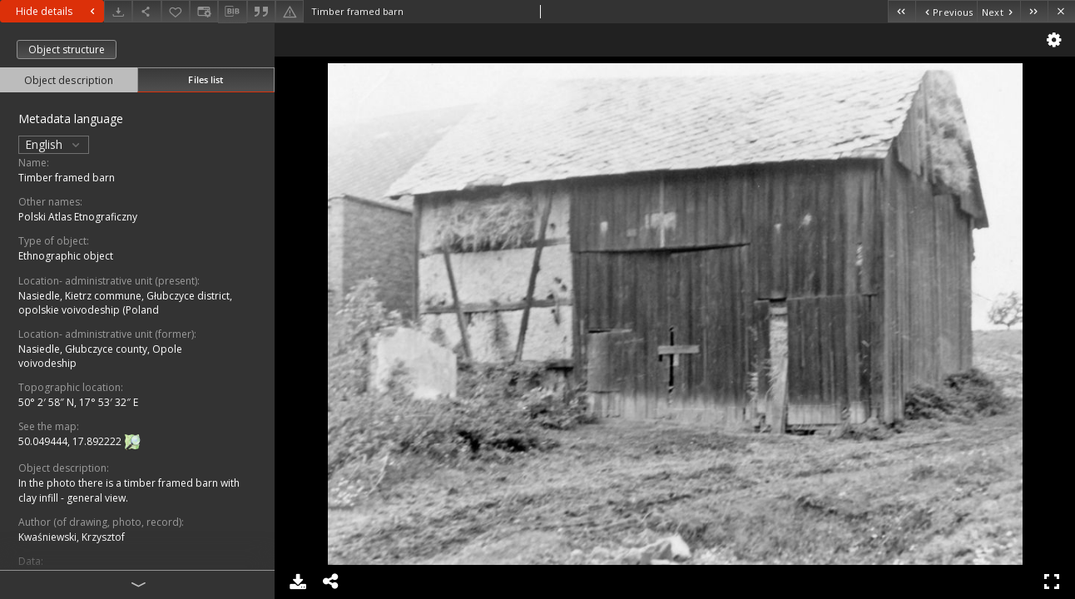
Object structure (66, 49)
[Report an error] (289, 11)
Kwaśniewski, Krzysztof (71, 537)
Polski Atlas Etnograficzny (77, 217)
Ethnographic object (65, 256)
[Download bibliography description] (232, 11)
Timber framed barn (66, 178)
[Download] (118, 11)
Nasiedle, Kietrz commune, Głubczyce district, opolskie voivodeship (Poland (125, 303)
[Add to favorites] (175, 11)
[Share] (146, 11)
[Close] (1061, 11)
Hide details (57, 11)
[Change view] (204, 11)
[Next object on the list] (998, 11)
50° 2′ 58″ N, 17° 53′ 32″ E (78, 402)
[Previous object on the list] (946, 11)
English (53, 144)
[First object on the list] (901, 11)
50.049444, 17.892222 (71, 442)
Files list (205, 79)
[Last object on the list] (1034, 11)
